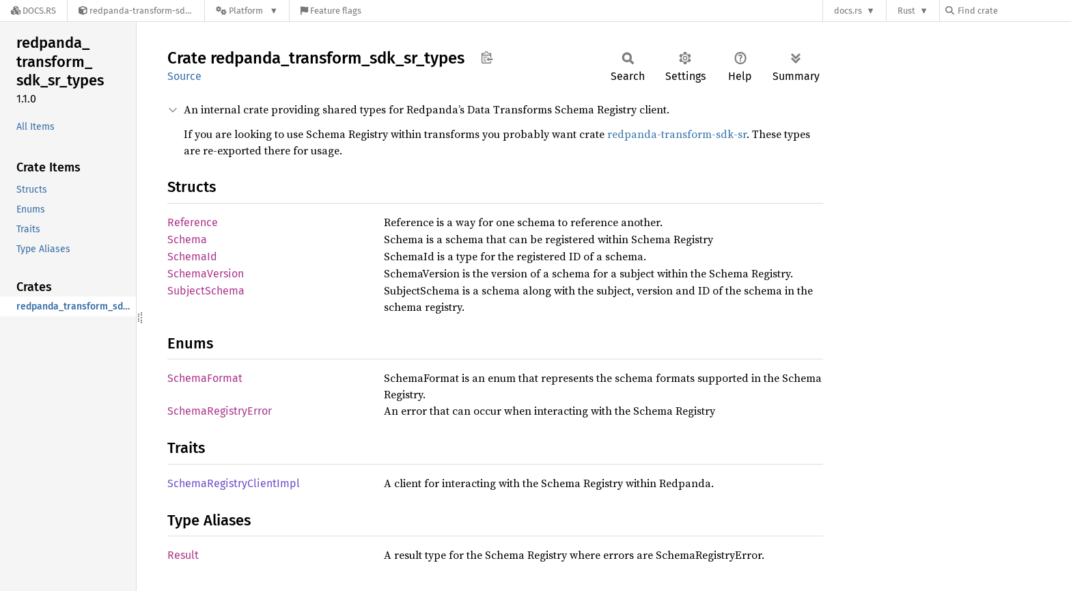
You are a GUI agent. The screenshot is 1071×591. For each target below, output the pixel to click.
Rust (906, 10)
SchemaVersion (205, 273)
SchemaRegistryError (219, 410)
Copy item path (486, 57)
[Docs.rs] (33, 10)
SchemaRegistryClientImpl (233, 483)
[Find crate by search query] (1013, 10)
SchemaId (192, 256)
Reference (192, 222)
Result (183, 555)
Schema (187, 239)
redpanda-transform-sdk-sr (677, 133)
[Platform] (247, 10)
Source (184, 76)
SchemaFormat (204, 378)
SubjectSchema (206, 290)
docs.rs (848, 10)
